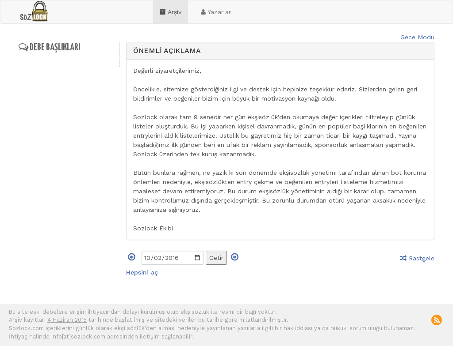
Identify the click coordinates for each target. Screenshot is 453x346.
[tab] (280, 51)
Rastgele (417, 258)
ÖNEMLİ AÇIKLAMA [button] (167, 50)
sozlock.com (34, 11)
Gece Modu (417, 37)
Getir (216, 257)
